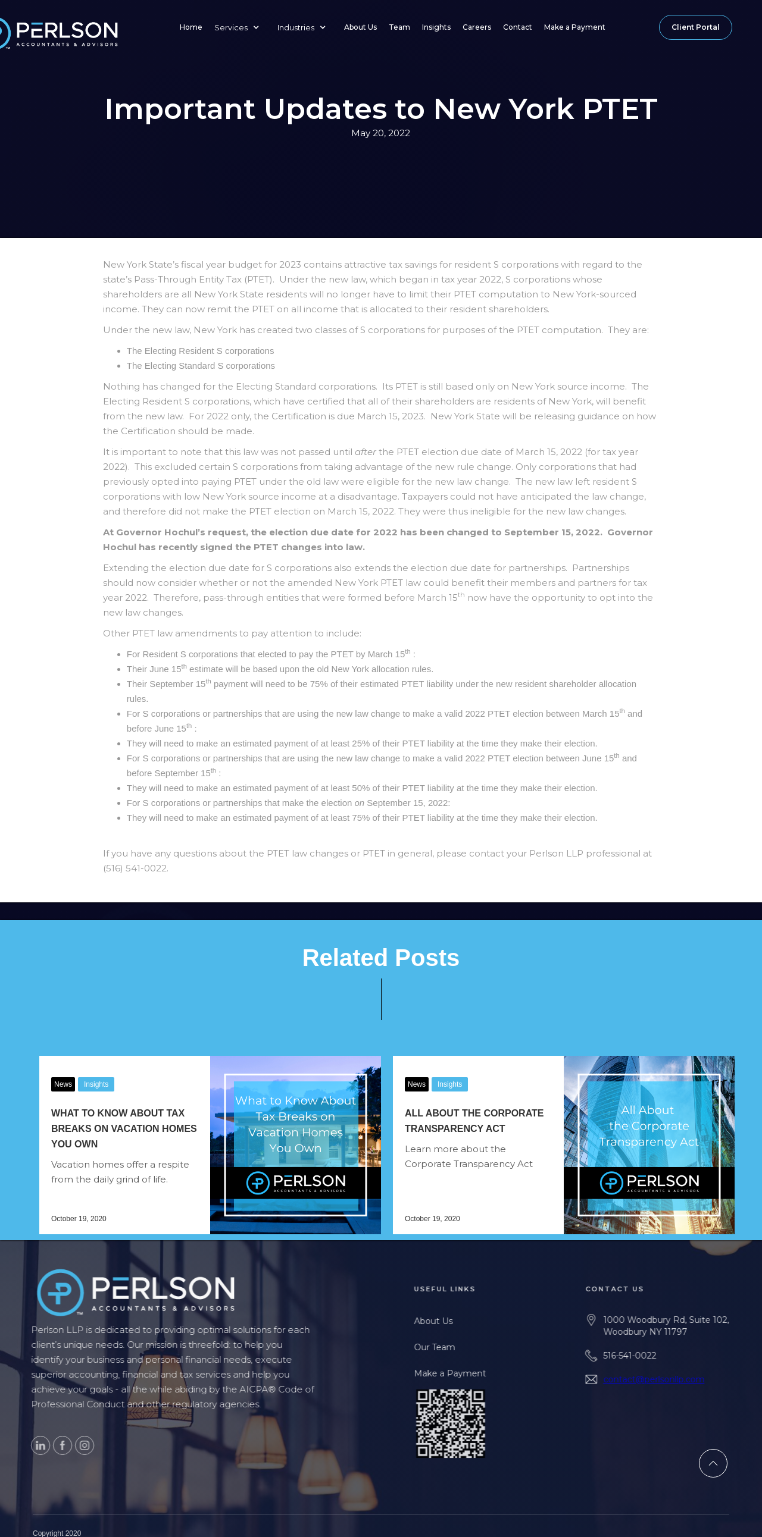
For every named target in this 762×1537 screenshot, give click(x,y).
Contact (517, 27)
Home (191, 27)
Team (399, 27)
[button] (239, 27)
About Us (360, 27)
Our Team (458, 1347)
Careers (477, 27)
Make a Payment (574, 27)
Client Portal (696, 27)
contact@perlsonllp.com (677, 1379)
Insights (436, 27)
